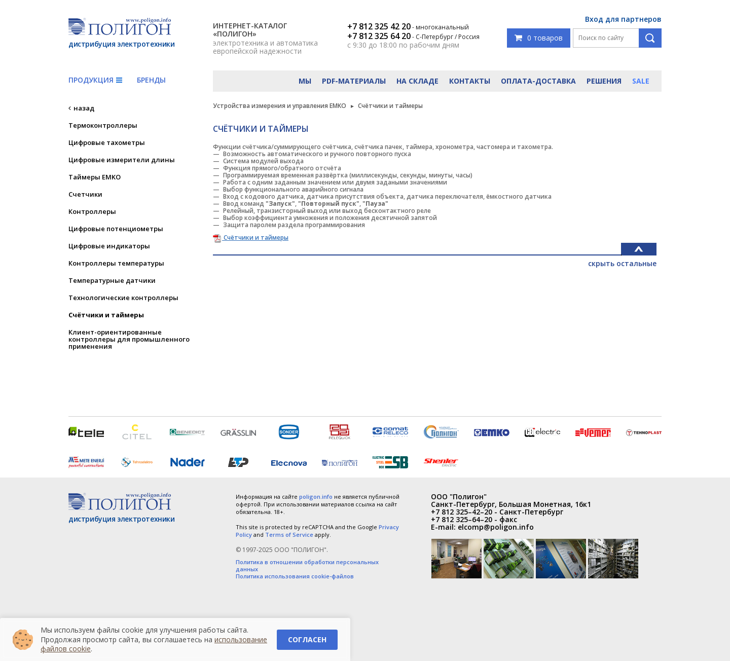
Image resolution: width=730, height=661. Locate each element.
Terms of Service (289, 534)
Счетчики (85, 194)
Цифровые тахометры (106, 142)
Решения (604, 81)
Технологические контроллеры (123, 297)
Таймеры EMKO (94, 176)
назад (84, 108)
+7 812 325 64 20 (379, 36)
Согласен (307, 639)
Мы (305, 81)
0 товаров (539, 38)
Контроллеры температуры (116, 263)
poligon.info (316, 496)
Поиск (650, 38)
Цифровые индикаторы (109, 245)
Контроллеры (92, 211)
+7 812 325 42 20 (379, 26)
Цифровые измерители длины (121, 159)
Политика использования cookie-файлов (295, 576)
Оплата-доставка (538, 81)
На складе (417, 81)
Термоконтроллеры (102, 125)
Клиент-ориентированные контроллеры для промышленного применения (129, 339)
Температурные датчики (112, 280)
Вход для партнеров (623, 19)
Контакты (469, 81)
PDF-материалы (354, 81)
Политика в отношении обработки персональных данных (307, 566)
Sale (640, 81)
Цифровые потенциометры (115, 228)
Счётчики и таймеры (106, 314)
